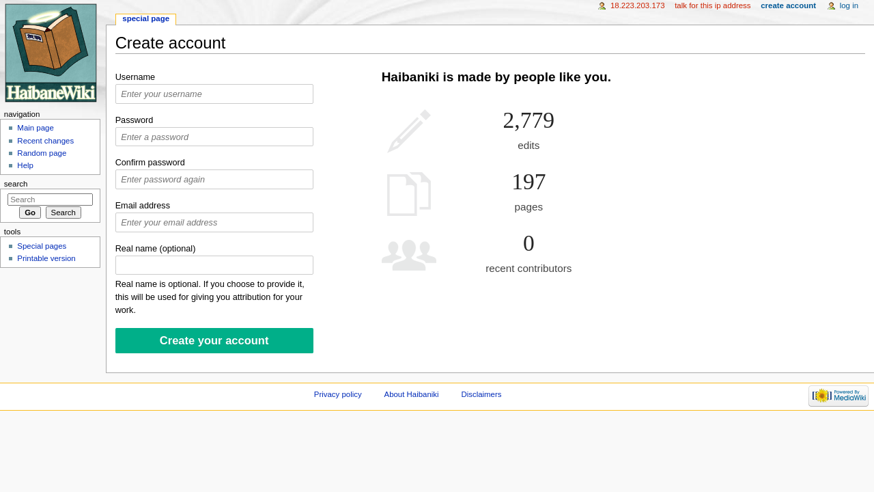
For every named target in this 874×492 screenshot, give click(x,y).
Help (25, 165)
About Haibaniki (411, 394)
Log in (849, 5)
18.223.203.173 (637, 5)
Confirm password (150, 162)
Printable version (46, 258)
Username (135, 77)
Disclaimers (481, 394)
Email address (142, 205)
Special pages (41, 246)
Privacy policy (338, 394)
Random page (41, 153)
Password (134, 120)
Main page (35, 128)
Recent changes (45, 141)
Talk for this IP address (712, 5)
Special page (145, 18)
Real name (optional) (155, 249)
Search (16, 184)
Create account (788, 5)
